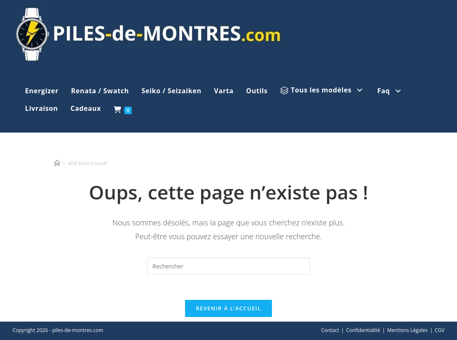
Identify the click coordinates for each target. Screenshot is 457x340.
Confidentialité (363, 330)
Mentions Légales (407, 330)
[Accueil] (57, 163)
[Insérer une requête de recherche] (228, 266)
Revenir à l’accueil (228, 308)
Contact (330, 330)
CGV (439, 330)
